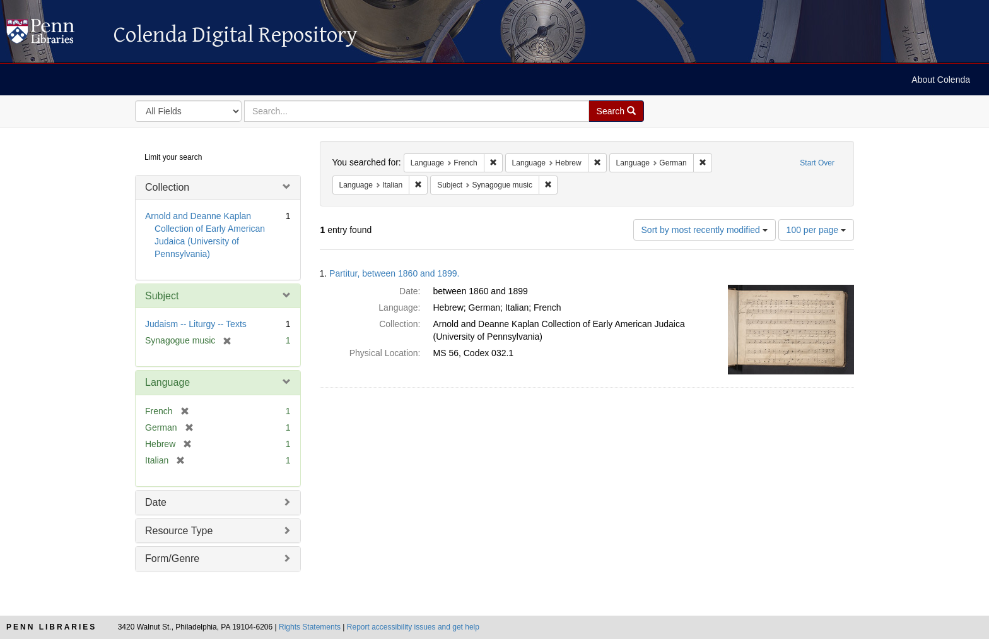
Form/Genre (172, 558)
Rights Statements (310, 627)
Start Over (817, 162)
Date (156, 502)
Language (167, 382)
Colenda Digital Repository (53, 35)
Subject (161, 295)
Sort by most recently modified (704, 230)
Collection (167, 187)
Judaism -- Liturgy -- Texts (196, 324)
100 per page (816, 230)
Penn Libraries (51, 627)
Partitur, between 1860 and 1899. (394, 273)
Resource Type (179, 530)
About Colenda (940, 80)
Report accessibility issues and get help (413, 627)
